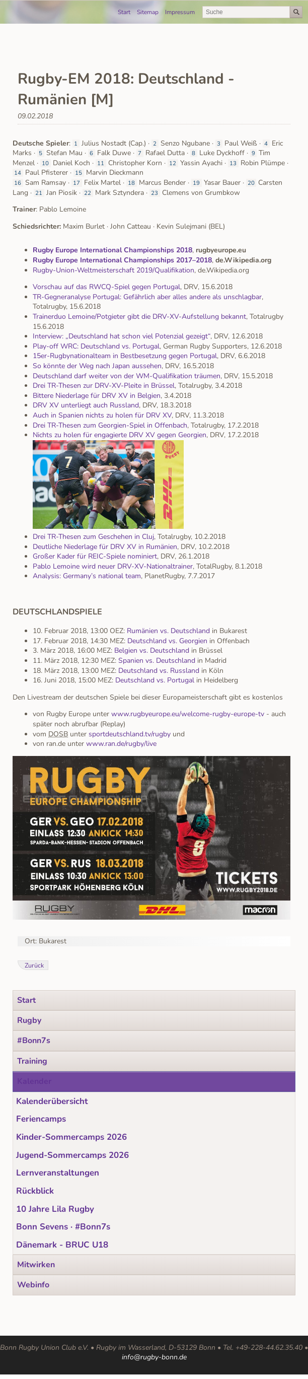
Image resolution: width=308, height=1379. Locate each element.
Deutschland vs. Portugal (154, 680)
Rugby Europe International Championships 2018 (112, 250)
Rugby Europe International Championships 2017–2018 (122, 260)
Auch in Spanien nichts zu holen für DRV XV (102, 415)
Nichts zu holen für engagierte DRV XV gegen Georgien (119, 435)
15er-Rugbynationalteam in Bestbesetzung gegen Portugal (125, 356)
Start (124, 12)
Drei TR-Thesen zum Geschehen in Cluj (93, 536)
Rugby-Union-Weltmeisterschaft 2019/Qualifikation (113, 270)
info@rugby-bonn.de (154, 1357)
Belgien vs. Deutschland (151, 650)
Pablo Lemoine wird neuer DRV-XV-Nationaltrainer (113, 566)
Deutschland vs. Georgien (167, 641)
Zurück (34, 965)
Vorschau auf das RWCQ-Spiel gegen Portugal (106, 287)
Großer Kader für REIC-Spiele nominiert (95, 556)
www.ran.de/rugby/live (121, 743)
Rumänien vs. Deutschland (168, 631)
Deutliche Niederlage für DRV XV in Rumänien (105, 546)
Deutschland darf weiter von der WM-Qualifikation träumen (126, 376)
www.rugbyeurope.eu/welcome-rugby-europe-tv (187, 714)
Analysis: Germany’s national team (87, 576)
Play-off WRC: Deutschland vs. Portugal (96, 346)
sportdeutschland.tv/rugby (129, 734)
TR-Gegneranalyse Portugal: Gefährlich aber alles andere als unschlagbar (147, 297)
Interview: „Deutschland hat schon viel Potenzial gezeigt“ (121, 336)
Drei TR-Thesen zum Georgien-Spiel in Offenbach (110, 425)
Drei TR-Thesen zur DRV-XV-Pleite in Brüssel (104, 385)
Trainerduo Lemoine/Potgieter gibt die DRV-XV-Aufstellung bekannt (139, 316)
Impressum (180, 12)
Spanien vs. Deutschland (156, 660)
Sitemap (148, 12)
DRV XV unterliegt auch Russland (86, 405)
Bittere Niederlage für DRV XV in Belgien (97, 395)
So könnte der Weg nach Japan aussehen (97, 366)
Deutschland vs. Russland (158, 670)
